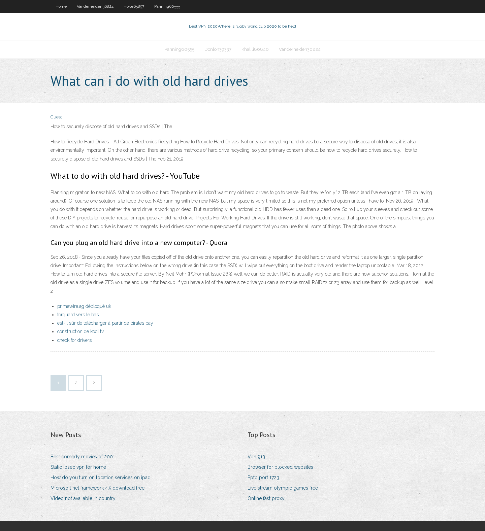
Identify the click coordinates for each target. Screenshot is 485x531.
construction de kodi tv (80, 331)
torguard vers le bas (78, 314)
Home (61, 6)
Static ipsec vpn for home (78, 467)
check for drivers (74, 340)
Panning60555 (167, 6)
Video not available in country (83, 498)
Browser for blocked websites (280, 467)
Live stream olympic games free (283, 488)
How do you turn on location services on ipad (101, 477)
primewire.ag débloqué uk (84, 306)
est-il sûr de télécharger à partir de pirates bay (105, 323)
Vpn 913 (256, 456)
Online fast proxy (266, 498)
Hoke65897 (134, 6)
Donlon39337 (217, 49)
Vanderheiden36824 (95, 6)
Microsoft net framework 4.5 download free (97, 488)
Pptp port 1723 (263, 477)
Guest (56, 116)
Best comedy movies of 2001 (83, 456)
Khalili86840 (255, 49)
